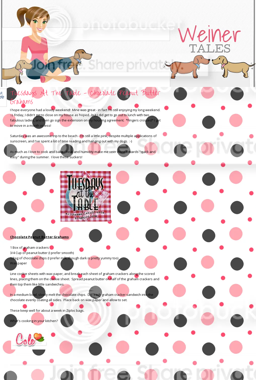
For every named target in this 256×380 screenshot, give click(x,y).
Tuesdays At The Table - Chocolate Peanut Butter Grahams (85, 97)
